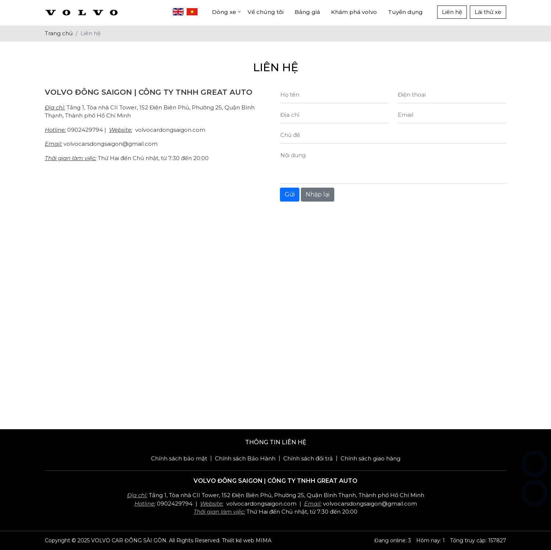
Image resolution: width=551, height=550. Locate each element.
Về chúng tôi (266, 11)
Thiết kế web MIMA (246, 540)
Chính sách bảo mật (179, 458)
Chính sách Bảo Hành (245, 458)
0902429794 (85, 129)
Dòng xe (224, 11)
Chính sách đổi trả (308, 458)
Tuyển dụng (405, 11)
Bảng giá (307, 11)
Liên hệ (452, 11)
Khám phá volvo (354, 11)
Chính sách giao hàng (370, 458)
